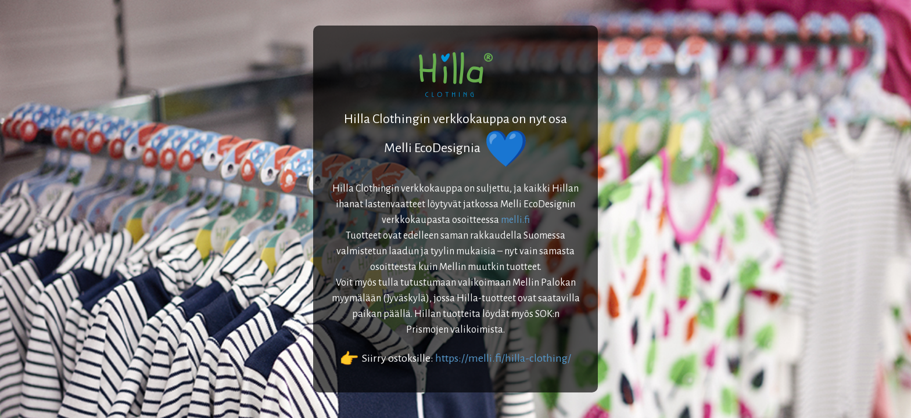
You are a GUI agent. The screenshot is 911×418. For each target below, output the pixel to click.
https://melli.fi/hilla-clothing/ (503, 358)
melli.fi (515, 220)
